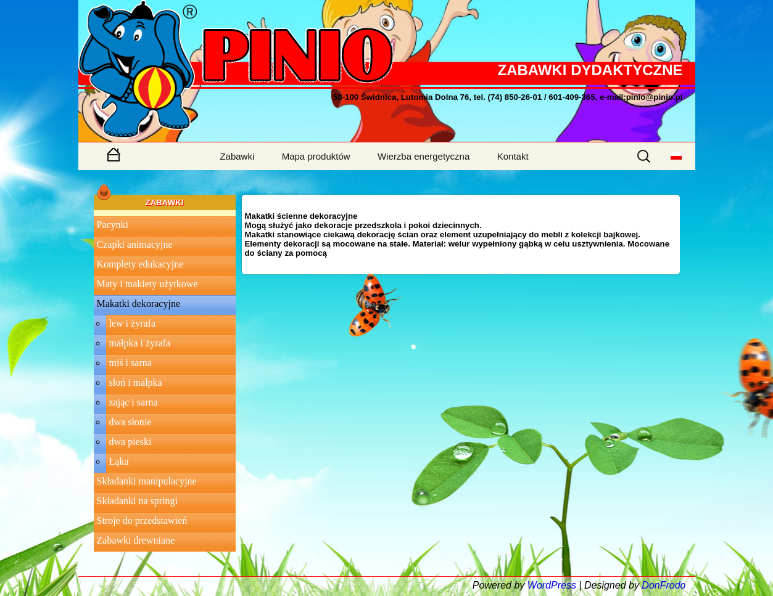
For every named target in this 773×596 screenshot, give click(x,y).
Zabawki (237, 156)
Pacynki (113, 224)
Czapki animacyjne (135, 244)
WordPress (551, 585)
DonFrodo (663, 585)
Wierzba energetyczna (423, 156)
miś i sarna (130, 362)
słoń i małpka (135, 382)
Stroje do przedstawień (142, 520)
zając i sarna (133, 402)
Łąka (119, 461)
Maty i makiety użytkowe (147, 284)
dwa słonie (130, 422)
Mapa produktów (316, 156)
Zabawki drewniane (136, 540)
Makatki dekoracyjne (139, 303)
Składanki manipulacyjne (147, 481)
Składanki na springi (137, 501)
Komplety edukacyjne (140, 264)
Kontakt (513, 156)
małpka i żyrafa (140, 343)
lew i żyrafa (132, 323)
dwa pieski (130, 441)
